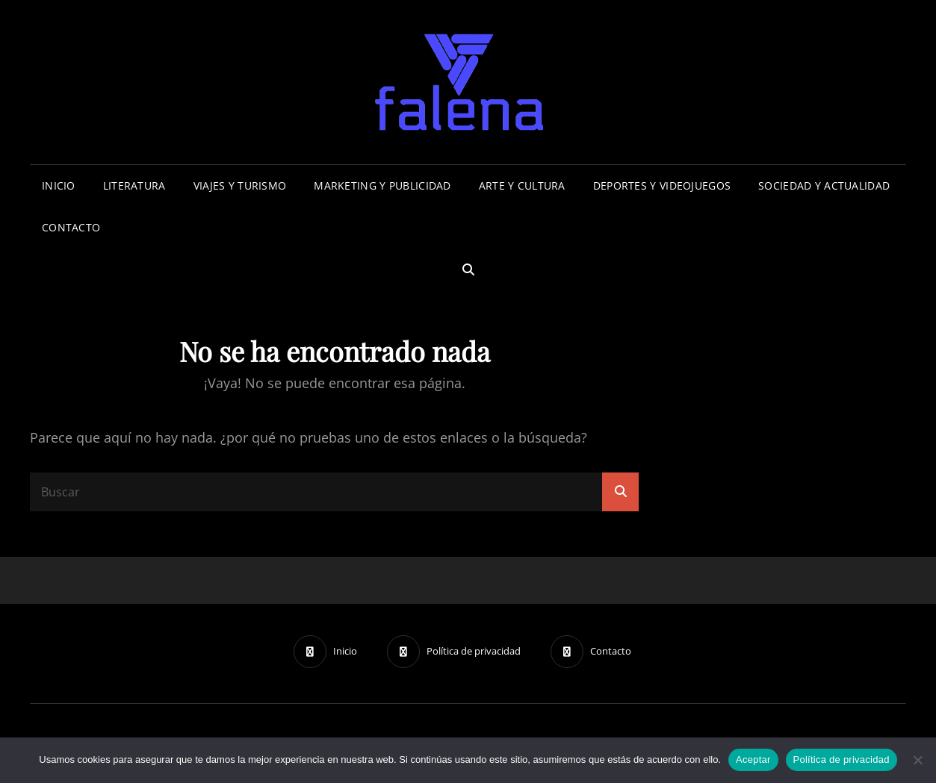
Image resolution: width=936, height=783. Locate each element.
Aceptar (753, 759)
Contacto (71, 227)
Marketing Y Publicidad (382, 185)
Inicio (58, 185)
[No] (917, 759)
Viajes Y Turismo (240, 185)
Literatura (134, 185)
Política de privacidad (841, 759)
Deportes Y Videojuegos (662, 185)
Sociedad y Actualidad (824, 185)
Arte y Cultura (522, 185)
